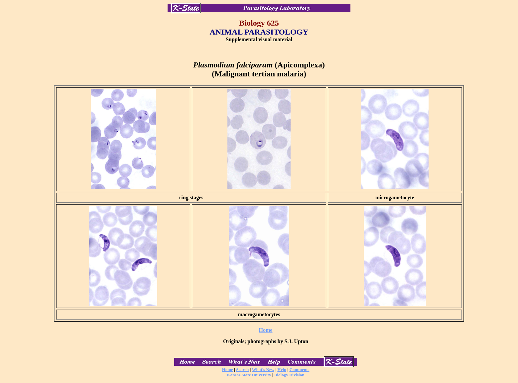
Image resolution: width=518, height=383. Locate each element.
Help (281, 369)
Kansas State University (249, 374)
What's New (263, 369)
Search (242, 369)
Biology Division (289, 374)
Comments (299, 369)
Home (266, 330)
